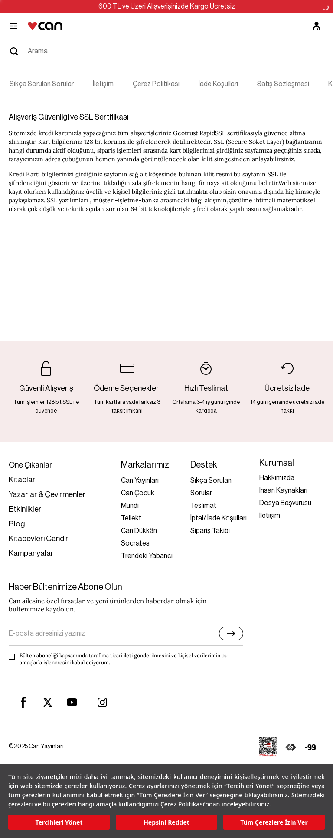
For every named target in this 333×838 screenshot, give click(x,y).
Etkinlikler (25, 509)
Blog (17, 524)
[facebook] (23, 702)
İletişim (103, 84)
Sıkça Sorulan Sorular (42, 84)
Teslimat (203, 505)
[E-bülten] (231, 633)
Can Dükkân (139, 530)
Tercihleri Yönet (59, 822)
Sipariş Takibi (210, 530)
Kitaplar (22, 480)
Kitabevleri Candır (39, 538)
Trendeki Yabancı (147, 555)
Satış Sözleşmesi (283, 84)
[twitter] (47, 702)
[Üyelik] (316, 26)
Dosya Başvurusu (285, 503)
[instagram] (102, 702)
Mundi (130, 505)
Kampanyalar (31, 553)
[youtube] (72, 702)
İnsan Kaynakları (283, 490)
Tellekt (131, 518)
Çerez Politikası (156, 84)
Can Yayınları (140, 480)
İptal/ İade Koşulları (218, 518)
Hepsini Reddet (166, 822)
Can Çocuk (137, 493)
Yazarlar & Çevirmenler (47, 494)
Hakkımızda (276, 477)
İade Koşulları (218, 84)
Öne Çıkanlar (30, 465)
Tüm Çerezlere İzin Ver (273, 822)
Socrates (135, 543)
